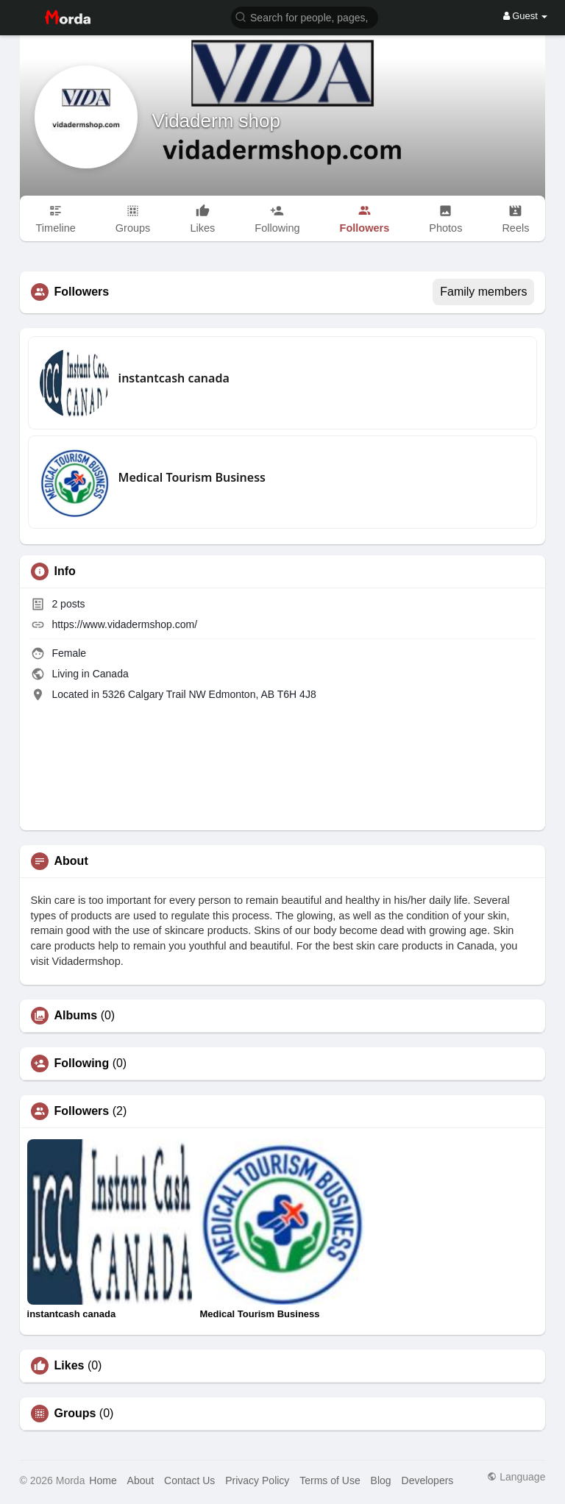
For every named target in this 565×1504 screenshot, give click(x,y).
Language (516, 1477)
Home (102, 1480)
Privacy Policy (257, 1480)
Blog (381, 1480)
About (140, 1480)
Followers (82, 1111)
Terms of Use (329, 1480)
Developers (428, 1480)
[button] (304, 16)
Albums (76, 1016)
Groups (75, 1413)
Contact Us (189, 1480)
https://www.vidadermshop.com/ (124, 624)
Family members (483, 291)
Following (82, 1063)
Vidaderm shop (216, 121)
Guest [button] (525, 15)
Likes (69, 1366)
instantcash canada (174, 378)
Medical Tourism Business (192, 477)
